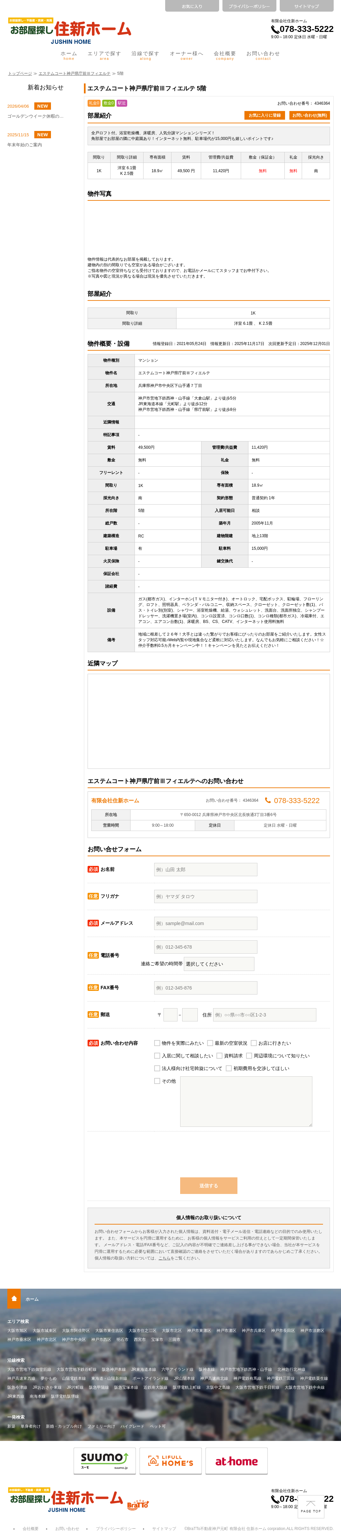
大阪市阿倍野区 (76, 1330)
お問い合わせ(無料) (309, 115)
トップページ (20, 73)
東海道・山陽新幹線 (109, 1378)
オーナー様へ (187, 55)
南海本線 (38, 1396)
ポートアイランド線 (151, 1378)
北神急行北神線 (291, 1369)
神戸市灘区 (226, 1330)
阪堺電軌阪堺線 (65, 1396)
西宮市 (140, 1339)
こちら (164, 1258)
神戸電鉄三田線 (281, 1378)
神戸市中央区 (74, 1339)
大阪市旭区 (17, 1330)
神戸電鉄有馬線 (247, 1378)
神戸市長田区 (283, 1330)
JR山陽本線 (184, 1378)
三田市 (174, 1339)
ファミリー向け (101, 1426)
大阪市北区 (172, 1330)
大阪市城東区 (45, 1330)
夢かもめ (49, 1378)
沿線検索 (16, 1360)
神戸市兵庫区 (254, 1330)
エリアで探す (105, 55)
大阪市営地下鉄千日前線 (257, 1387)
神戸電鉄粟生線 (314, 1378)
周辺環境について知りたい (282, 1055)
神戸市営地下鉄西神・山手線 (246, 1369)
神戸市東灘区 (199, 1330)
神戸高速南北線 (214, 1378)
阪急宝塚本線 (126, 1387)
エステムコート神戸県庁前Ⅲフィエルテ (75, 73)
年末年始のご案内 (24, 144)
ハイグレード (133, 1426)
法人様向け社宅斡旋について (192, 1068)
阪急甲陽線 (99, 1387)
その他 (169, 1081)
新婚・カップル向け (64, 1426)
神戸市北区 (47, 1339)
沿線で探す (146, 55)
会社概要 (225, 55)
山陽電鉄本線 (74, 1378)
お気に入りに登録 (265, 115)
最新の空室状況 (231, 1043)
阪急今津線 (17, 1387)
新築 (11, 1426)
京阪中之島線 (218, 1387)
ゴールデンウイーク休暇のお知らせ (37, 116)
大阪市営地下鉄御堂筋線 (29, 1369)
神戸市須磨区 (312, 1330)
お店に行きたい (274, 1043)
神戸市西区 (101, 1339)
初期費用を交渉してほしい (261, 1068)
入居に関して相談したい (187, 1055)
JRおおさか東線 (47, 1387)
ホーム (69, 55)
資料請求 (233, 1055)
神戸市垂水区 (19, 1339)
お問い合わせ (263, 55)
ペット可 (158, 1426)
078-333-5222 (302, 29)
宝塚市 (157, 1339)
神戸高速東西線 (21, 1378)
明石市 (123, 1339)
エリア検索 (18, 1321)
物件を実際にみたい (183, 1043)
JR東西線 (15, 1396)
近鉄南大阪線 (156, 1387)
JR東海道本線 (143, 1369)
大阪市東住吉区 (109, 1330)
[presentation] (208, 1158)
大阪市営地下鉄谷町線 (77, 1369)
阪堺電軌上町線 (187, 1387)
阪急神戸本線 (114, 1369)
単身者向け (31, 1426)
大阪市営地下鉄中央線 (305, 1387)
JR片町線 (75, 1387)
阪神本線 (207, 1369)
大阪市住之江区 (143, 1330)
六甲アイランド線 (177, 1369)
